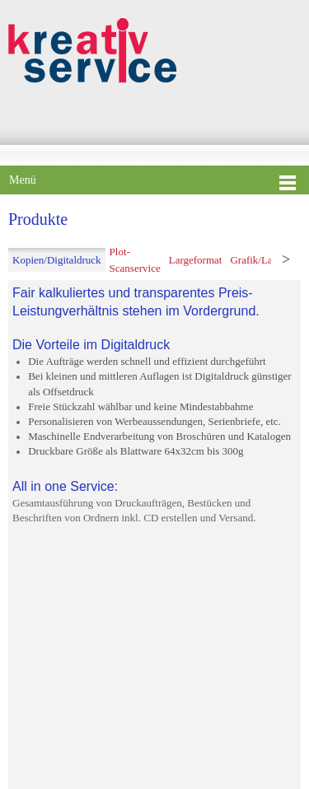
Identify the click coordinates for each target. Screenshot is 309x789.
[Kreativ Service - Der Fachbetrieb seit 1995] (92, 49)
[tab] (56, 260)
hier (154, 748)
